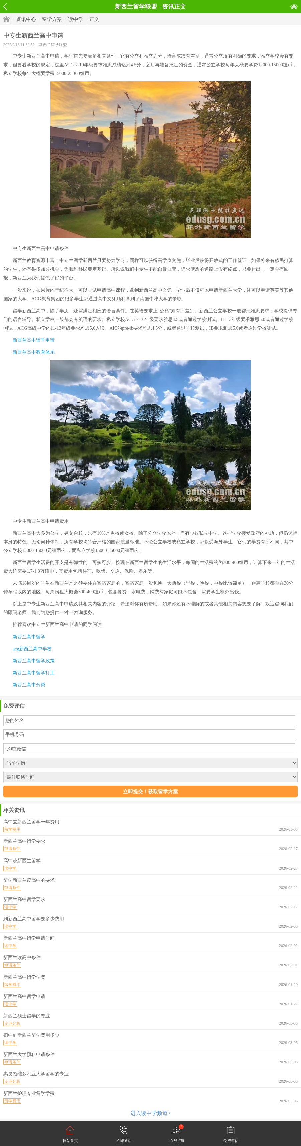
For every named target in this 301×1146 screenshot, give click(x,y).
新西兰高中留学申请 (34, 340)
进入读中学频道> (150, 1113)
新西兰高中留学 (29, 636)
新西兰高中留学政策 (34, 660)
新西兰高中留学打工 (34, 672)
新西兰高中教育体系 (34, 352)
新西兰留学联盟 (53, 44)
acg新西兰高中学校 (32, 648)
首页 (294, 6)
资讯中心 (26, 19)
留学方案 (52, 19)
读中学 (75, 19)
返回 (5, 6)
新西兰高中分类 (29, 684)
